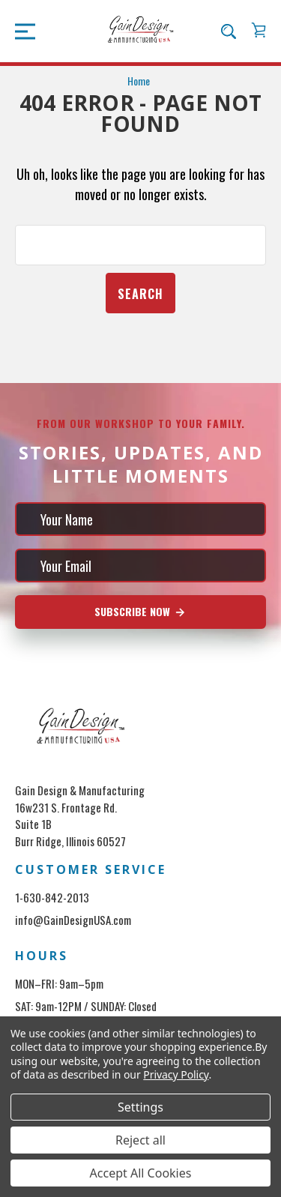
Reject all (140, 1140)
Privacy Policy (175, 1074)
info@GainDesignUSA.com (73, 919)
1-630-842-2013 (52, 897)
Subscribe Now (140, 611)
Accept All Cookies (141, 1173)
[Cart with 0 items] (258, 29)
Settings (140, 1107)
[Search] (228, 30)
